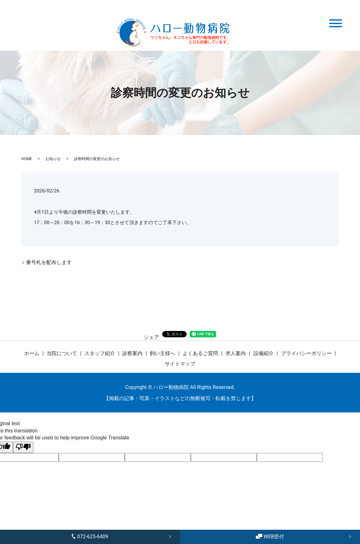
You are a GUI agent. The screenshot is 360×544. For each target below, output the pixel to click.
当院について (62, 353)
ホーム (31, 353)
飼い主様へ (162, 353)
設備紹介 (263, 353)
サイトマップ (180, 364)
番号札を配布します (49, 262)
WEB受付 (270, 537)
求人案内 (235, 353)
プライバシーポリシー (306, 353)
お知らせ (53, 159)
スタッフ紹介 (99, 353)
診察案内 (132, 353)
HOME (26, 159)
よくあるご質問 (200, 353)
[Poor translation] (23, 447)
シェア (151, 337)
